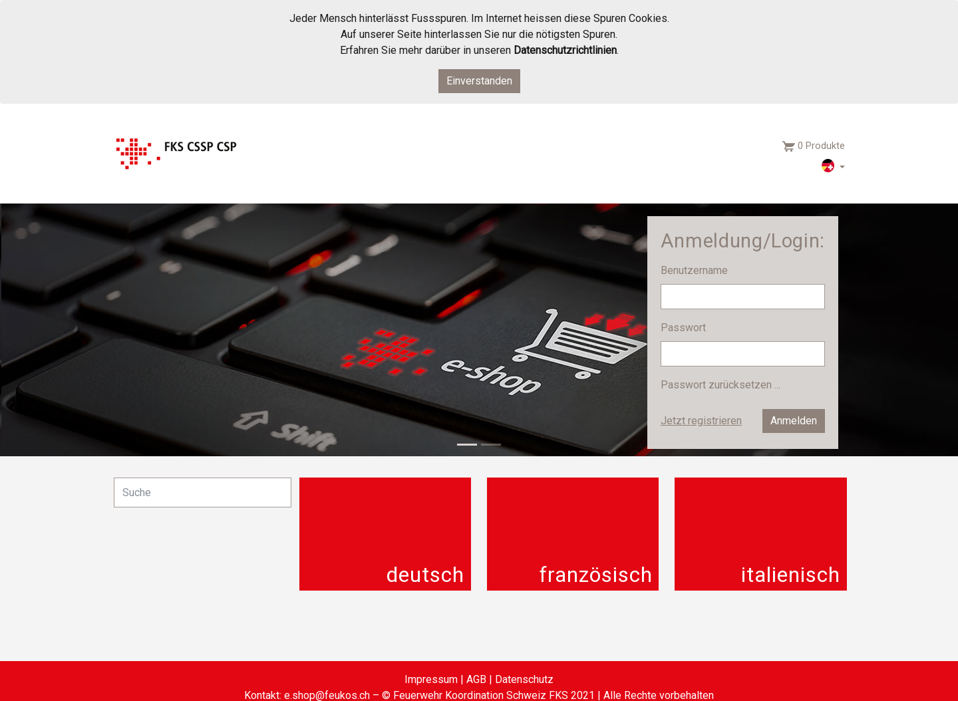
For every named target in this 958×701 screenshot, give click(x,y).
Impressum (431, 679)
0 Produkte (821, 146)
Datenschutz (524, 679)
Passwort (685, 327)
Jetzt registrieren (701, 420)
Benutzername (695, 270)
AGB (476, 679)
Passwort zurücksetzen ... (720, 384)
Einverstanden (479, 80)
